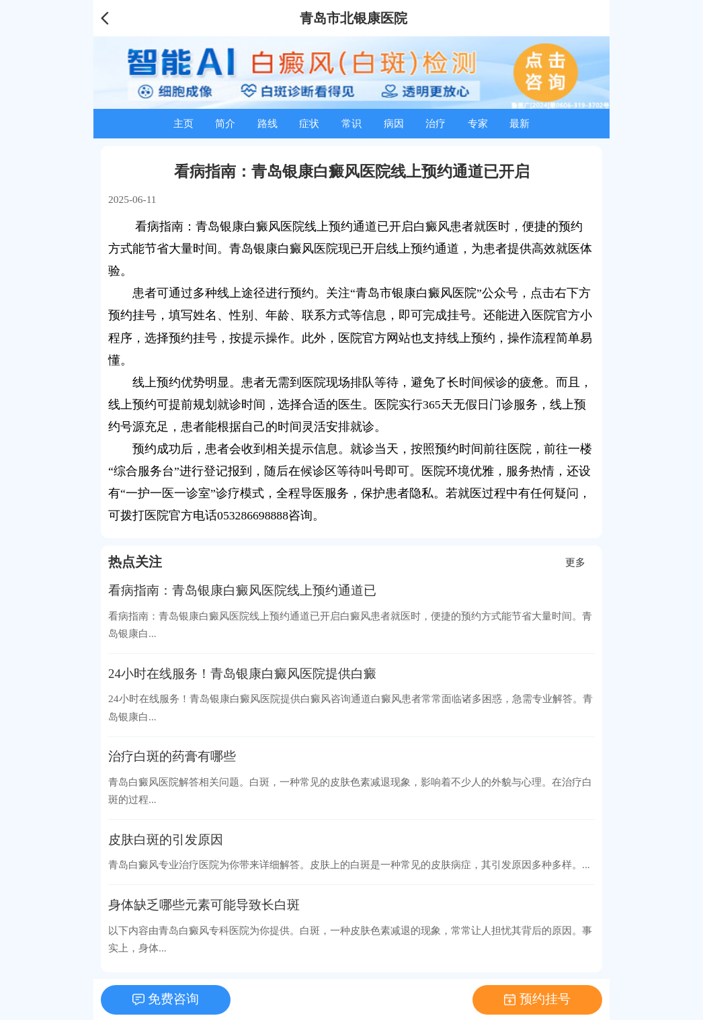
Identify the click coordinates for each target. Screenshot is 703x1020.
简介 (225, 123)
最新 (519, 123)
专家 (478, 123)
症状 (309, 123)
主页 (183, 123)
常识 (351, 123)
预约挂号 (545, 999)
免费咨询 (173, 999)
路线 (267, 123)
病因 (394, 123)
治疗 (435, 123)
